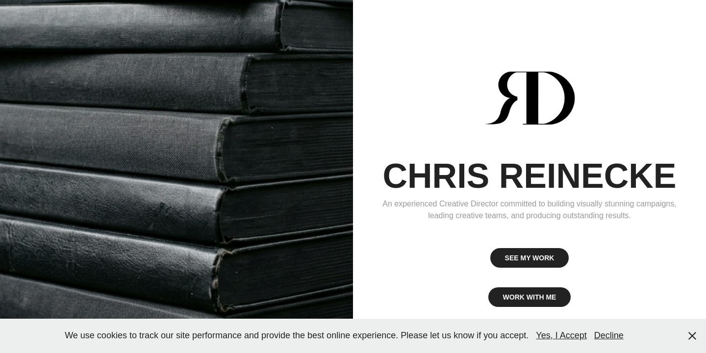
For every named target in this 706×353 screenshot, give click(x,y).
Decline (609, 335)
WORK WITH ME (529, 297)
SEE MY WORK (530, 258)
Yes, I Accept (561, 335)
